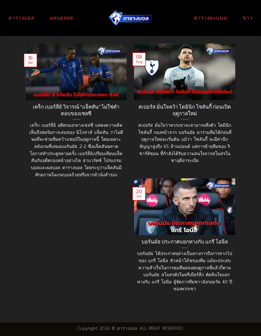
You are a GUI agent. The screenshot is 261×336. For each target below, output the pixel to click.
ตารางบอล (21, 18)
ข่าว (248, 18)
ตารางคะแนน (210, 18)
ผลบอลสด (62, 18)
